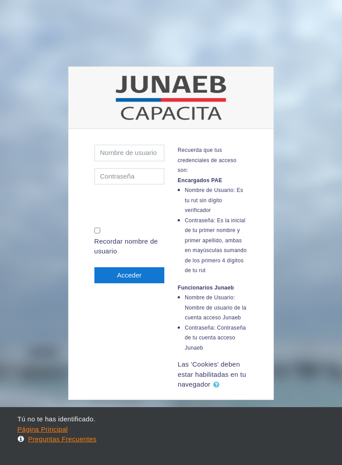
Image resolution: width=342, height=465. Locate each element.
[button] (218, 385)
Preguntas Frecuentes (57, 439)
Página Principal (42, 429)
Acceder (129, 275)
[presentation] (146, 205)
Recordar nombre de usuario (126, 246)
